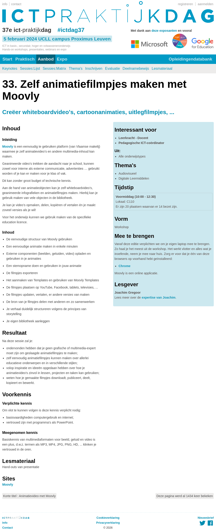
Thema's (76, 68)
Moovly (7, 146)
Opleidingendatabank (190, 59)
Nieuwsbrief (206, 517)
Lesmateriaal (162, 68)
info (4, 4)
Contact (7, 527)
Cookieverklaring (108, 517)
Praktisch (25, 59)
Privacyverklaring (108, 522)
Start (7, 59)
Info (4, 522)
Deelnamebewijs (136, 68)
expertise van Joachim (159, 297)
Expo (62, 59)
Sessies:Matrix (54, 68)
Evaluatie (112, 68)
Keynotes (9, 68)
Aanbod (46, 59)
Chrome (124, 266)
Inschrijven (93, 68)
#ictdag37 (70, 30)
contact (16, 4)
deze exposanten (164, 30)
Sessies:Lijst (30, 68)
